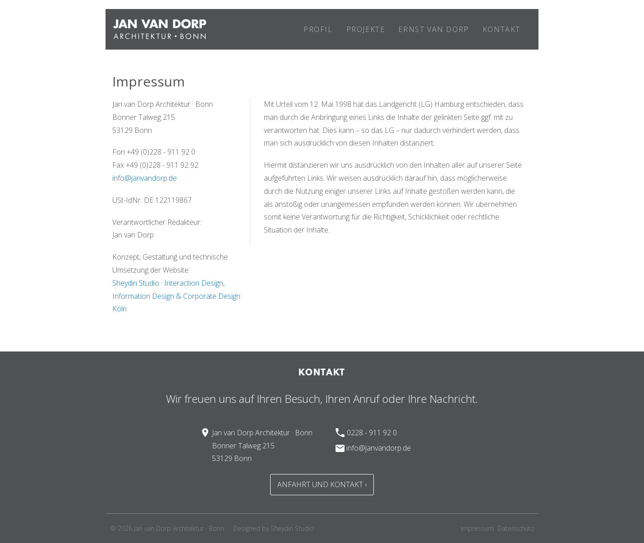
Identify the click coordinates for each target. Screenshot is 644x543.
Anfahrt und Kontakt (320, 484)
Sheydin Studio (292, 528)
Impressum (477, 528)
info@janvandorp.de (144, 178)
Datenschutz (515, 528)
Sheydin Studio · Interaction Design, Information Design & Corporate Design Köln (176, 296)
